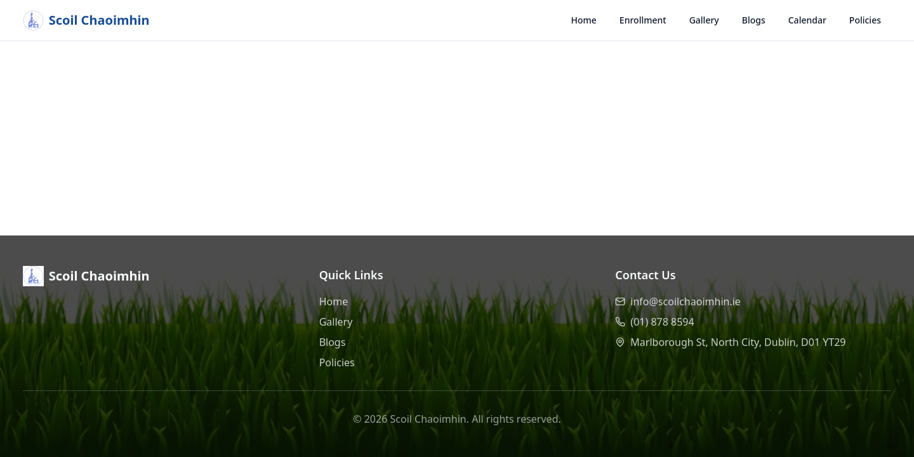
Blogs (753, 20)
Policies (865, 20)
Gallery (704, 20)
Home (584, 20)
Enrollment (642, 20)
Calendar (807, 20)
